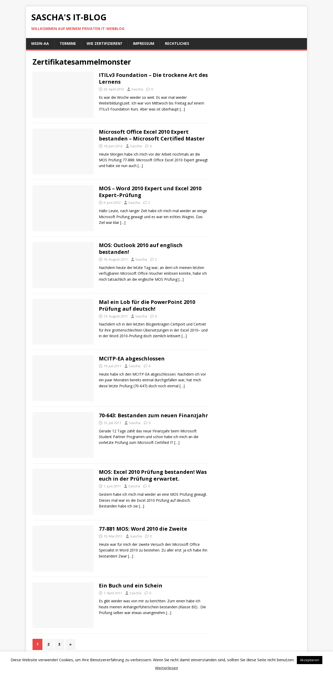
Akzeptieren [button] (309, 660)
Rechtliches (177, 43)
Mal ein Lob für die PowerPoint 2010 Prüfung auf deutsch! (147, 305)
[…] (182, 109)
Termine (68, 43)
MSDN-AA (40, 43)
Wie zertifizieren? (104, 43)
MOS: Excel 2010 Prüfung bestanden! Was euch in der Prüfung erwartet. (153, 475)
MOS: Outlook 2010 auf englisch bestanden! (141, 248)
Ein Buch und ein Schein (130, 585)
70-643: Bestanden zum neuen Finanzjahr (153, 415)
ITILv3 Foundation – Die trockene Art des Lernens (153, 78)
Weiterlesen (166, 667)
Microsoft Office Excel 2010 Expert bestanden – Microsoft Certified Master (152, 135)
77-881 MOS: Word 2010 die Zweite (143, 528)
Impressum (143, 43)
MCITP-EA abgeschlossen (132, 358)
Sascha (137, 89)
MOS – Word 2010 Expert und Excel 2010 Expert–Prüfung (150, 192)
